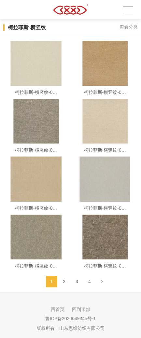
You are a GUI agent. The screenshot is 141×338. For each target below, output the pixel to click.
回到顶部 (81, 309)
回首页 (57, 309)
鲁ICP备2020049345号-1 (70, 318)
